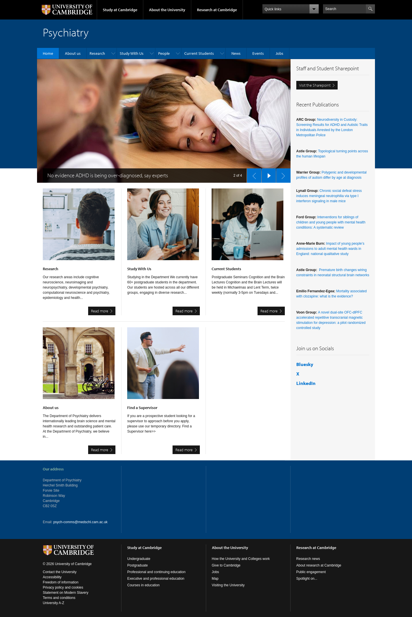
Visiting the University (228, 585)
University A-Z (53, 603)
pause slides (267, 174)
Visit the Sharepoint (314, 85)
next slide (281, 174)
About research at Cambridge (318, 565)
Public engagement (311, 572)
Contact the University (59, 572)
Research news (308, 559)
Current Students (199, 53)
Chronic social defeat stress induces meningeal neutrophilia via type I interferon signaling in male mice (329, 196)
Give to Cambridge (226, 565)
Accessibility (52, 577)
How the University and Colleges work (241, 559)
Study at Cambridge (120, 9)
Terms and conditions (59, 598)
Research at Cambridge (217, 9)
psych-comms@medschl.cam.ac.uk (80, 522)
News (236, 53)
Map (215, 579)
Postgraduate (137, 565)
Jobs (279, 53)
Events (258, 53)
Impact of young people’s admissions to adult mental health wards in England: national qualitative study (330, 249)
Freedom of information (60, 582)
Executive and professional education (155, 579)
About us (73, 53)
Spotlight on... (306, 579)
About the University (167, 9)
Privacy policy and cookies (63, 587)
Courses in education (143, 585)
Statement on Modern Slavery (65, 593)
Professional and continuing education (156, 572)
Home (48, 53)
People (164, 53)
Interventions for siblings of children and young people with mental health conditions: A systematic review (330, 222)
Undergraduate (138, 559)
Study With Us (132, 53)
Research (97, 53)
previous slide (252, 174)
